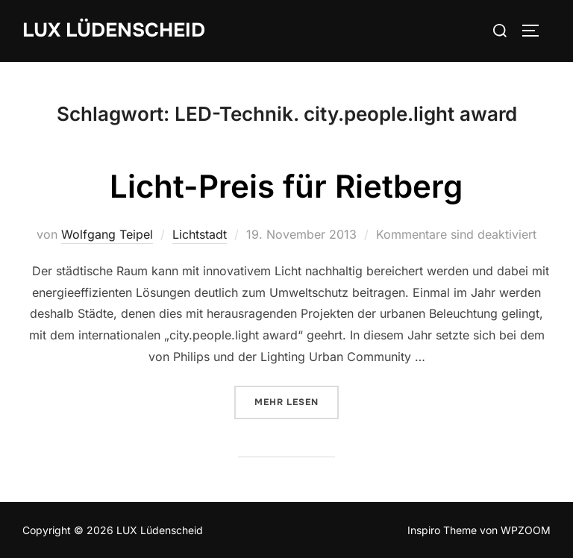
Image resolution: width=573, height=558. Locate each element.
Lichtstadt (199, 234)
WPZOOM (526, 530)
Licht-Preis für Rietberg (286, 186)
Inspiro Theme (442, 530)
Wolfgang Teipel (107, 234)
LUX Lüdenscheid (113, 30)
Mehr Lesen (296, 401)
